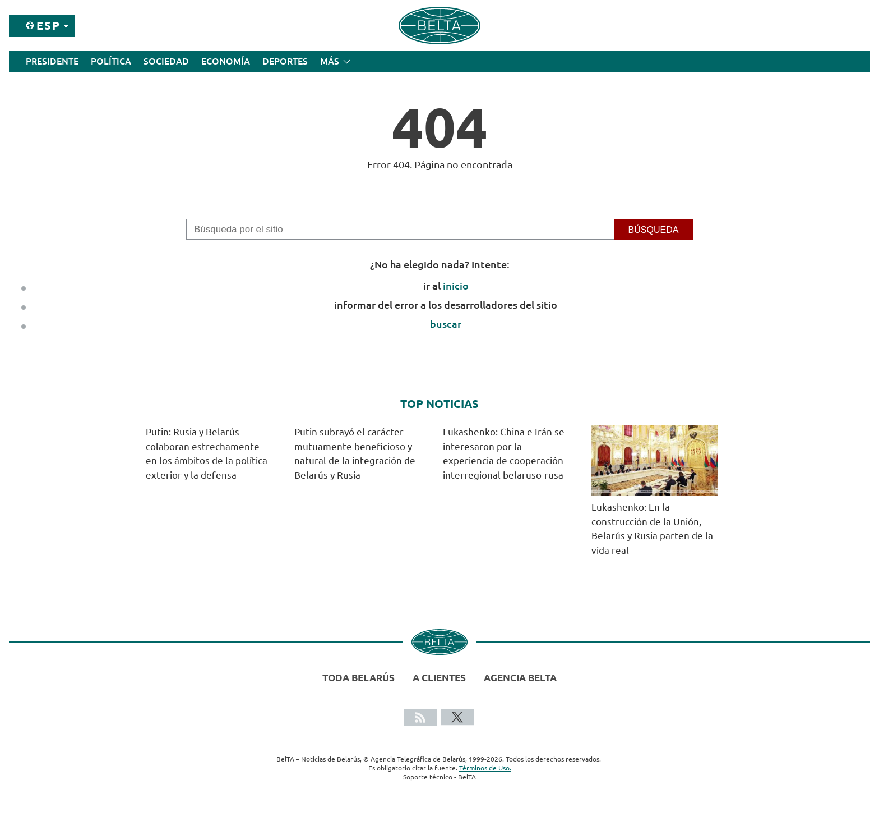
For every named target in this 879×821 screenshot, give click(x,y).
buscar (445, 323)
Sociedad (166, 61)
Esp (48, 25)
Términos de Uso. (485, 768)
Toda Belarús (358, 677)
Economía (225, 61)
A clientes (439, 677)
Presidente (52, 61)
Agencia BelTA (520, 677)
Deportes (285, 61)
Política (111, 61)
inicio (456, 285)
